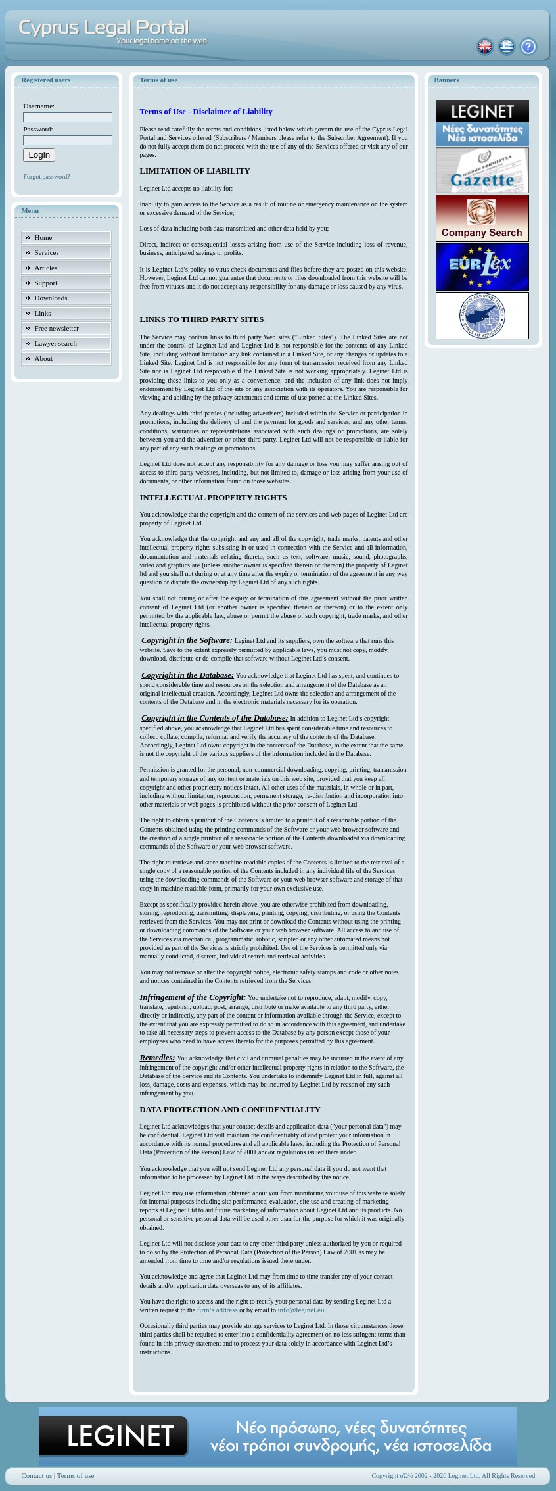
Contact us (36, 1475)
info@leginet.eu (301, 1310)
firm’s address (217, 1310)
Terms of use (76, 1475)
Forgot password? (46, 176)
